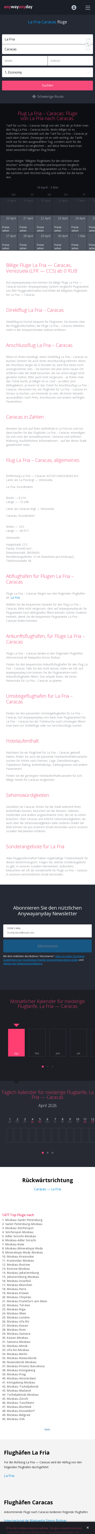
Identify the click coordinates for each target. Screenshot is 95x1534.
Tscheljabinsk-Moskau (22, 1394)
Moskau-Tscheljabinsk (22, 1386)
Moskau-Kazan (17, 1325)
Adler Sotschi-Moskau (20, 1236)
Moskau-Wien (16, 1313)
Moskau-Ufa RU (18, 1321)
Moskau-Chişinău (19, 1297)
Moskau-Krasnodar (20, 1256)
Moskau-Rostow (18, 1264)
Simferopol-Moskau (19, 1232)
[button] (42, 1067)
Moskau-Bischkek (19, 1407)
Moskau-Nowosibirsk (21, 1358)
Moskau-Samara (18, 1334)
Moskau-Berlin (17, 1354)
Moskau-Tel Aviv (18, 1305)
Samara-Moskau (18, 1342)
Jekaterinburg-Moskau (23, 1277)
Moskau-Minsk (17, 1346)
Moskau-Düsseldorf (21, 1411)
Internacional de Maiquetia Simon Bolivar (35, 1520)
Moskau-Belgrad (18, 1415)
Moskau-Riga (16, 1309)
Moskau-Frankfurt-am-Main (27, 1301)
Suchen (47, 85)
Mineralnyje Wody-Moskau (24, 1252)
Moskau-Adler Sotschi (20, 1240)
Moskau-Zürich (17, 1399)
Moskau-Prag (16, 1374)
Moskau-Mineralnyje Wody (24, 1248)
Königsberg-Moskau (21, 1382)
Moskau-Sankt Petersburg (23, 1220)
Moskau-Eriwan (18, 1293)
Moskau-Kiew (14, 1244)
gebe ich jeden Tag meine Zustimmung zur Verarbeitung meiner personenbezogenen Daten (43, 958)
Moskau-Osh (16, 1419)
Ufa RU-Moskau (18, 1350)
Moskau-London (18, 1317)
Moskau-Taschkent (20, 1403)
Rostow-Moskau (18, 1269)
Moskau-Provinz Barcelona (26, 1366)
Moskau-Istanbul (19, 1281)
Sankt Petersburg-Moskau (23, 1224)
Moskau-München (19, 1285)
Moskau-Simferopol (19, 1228)
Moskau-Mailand (19, 1390)
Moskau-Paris (16, 1289)
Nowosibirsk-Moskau (21, 1362)
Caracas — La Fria (47, 1189)
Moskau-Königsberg (21, 1370)
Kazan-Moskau (17, 1338)
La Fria (15, 597)
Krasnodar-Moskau (20, 1260)
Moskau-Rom (16, 1329)
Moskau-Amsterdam (21, 1378)
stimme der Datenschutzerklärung (22, 963)
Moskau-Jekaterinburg (23, 1273)
